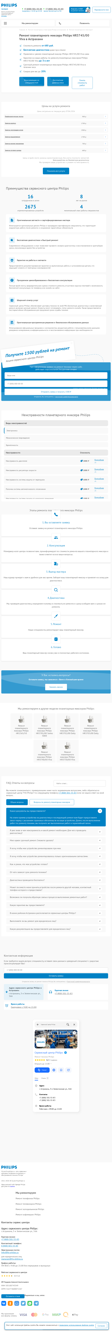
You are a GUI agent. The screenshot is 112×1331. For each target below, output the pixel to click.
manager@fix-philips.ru (12, 1259)
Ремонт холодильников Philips (30, 1209)
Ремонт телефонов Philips (28, 1198)
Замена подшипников (12, 137)
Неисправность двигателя (16, 461)
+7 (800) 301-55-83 (33, 9)
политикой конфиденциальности (66, 397)
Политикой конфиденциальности (78, 981)
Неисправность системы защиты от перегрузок (25, 480)
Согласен (101, 1326)
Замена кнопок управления (14, 143)
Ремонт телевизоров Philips (28, 1204)
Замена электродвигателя (14, 130)
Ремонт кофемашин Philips (28, 1214)
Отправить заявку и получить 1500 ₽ (56, 392)
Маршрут (42, 1070)
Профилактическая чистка (14, 116)
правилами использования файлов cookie (76, 1325)
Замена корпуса (10, 123)
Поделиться (3, 1303)
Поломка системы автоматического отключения (26, 489)
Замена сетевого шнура (13, 150)
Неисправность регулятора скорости (21, 470)
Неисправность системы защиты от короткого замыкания (30, 498)
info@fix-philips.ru (10, 1252)
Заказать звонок (56, 687)
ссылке (12, 1186)
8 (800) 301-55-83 (9, 1245)
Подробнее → (99, 461)
